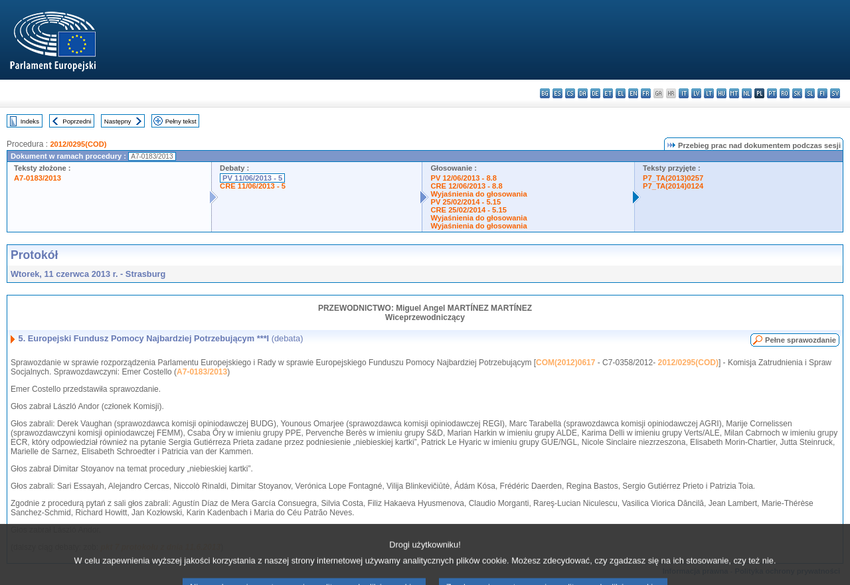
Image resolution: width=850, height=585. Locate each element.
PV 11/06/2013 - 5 (252, 178)
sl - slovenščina (810, 93)
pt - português (772, 93)
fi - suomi (822, 93)
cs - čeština (570, 93)
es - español (557, 93)
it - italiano (684, 93)
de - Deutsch (595, 93)
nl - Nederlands (747, 93)
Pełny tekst (181, 121)
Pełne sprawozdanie (800, 340)
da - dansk (583, 93)
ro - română (785, 93)
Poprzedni (76, 121)
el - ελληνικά (621, 93)
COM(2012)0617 (565, 362)
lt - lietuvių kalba (709, 93)
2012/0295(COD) (78, 144)
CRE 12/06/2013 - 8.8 (466, 186)
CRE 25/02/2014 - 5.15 (468, 210)
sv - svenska (835, 93)
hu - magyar (721, 93)
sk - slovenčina (797, 93)
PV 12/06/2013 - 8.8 (463, 178)
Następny (117, 121)
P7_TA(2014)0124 (673, 186)
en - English (633, 93)
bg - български (545, 93)
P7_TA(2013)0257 (673, 178)
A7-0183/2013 (37, 178)
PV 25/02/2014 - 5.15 (465, 202)
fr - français (646, 93)
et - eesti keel (608, 93)
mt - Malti (734, 93)
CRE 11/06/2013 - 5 (253, 186)
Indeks (30, 121)
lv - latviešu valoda (696, 93)
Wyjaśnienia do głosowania (478, 194)
